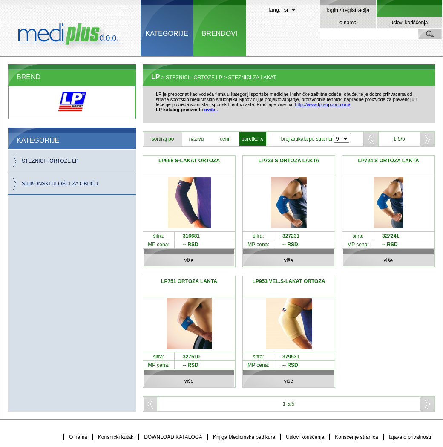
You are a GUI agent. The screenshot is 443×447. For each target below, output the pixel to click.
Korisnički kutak (115, 437)
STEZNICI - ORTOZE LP (50, 161)
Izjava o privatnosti (410, 437)
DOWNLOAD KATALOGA (173, 437)
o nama (348, 23)
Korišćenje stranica (356, 437)
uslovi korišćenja (409, 23)
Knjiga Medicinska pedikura (244, 437)
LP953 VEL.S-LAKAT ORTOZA (289, 281)
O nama (78, 437)
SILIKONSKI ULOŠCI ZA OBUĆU (60, 184)
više (188, 260)
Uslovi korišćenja (305, 437)
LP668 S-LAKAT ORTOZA (189, 161)
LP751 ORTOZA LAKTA (189, 281)
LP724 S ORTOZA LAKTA (388, 161)
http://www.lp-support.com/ (323, 104)
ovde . (211, 109)
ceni (224, 139)
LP (155, 77)
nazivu (196, 139)
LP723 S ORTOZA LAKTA (288, 161)
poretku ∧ (253, 139)
